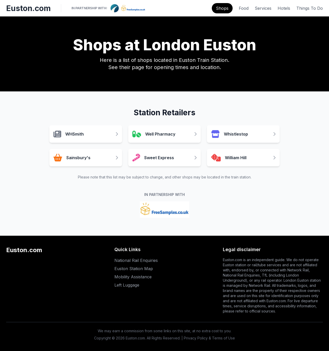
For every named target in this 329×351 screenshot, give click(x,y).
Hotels (284, 8)
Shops (222, 8)
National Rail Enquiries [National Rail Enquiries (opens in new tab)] (136, 260)
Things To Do (309, 8)
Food (244, 8)
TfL (265, 275)
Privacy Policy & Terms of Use (209, 338)
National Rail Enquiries (241, 275)
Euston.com (28, 8)
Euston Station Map (133, 268)
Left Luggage (126, 285)
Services (263, 8)
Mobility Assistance (133, 276)
